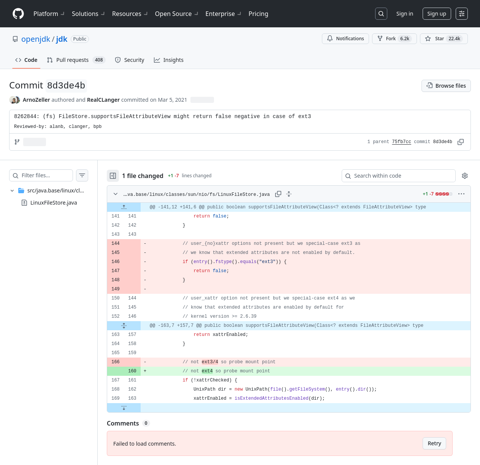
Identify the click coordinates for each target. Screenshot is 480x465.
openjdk (35, 39)
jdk (62, 39)
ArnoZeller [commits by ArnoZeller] (36, 99)
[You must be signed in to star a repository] (444, 38)
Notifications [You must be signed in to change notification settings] (345, 38)
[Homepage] (18, 14)
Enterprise (224, 13)
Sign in (404, 13)
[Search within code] (395, 176)
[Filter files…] (55, 175)
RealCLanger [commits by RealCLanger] (103, 99)
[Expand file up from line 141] (139, 207)
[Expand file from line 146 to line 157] (139, 325)
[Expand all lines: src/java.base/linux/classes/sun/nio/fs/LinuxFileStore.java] (296, 194)
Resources (130, 13)
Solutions (89, 13)
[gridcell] (296, 207)
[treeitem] (56, 196)
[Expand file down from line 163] (139, 407)
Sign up (437, 13)
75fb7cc (401, 142)
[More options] (461, 194)
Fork (394, 39)
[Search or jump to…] (381, 13)
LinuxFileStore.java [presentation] (53, 202)
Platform (49, 13)
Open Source (177, 13)
